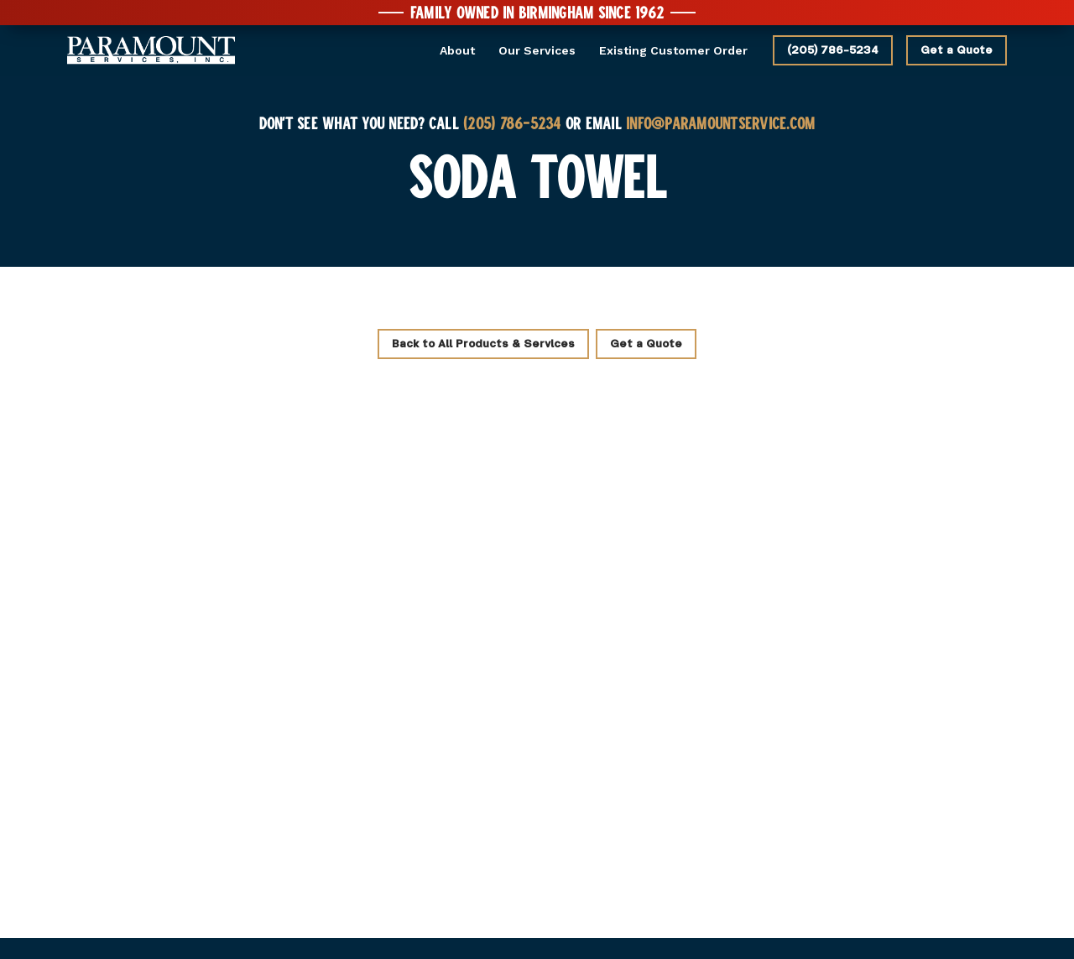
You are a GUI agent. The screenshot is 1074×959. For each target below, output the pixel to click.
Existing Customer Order (673, 50)
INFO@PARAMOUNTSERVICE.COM (720, 122)
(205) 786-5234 (832, 50)
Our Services (537, 50)
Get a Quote (956, 50)
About (457, 50)
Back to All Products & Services (483, 344)
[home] (151, 50)
